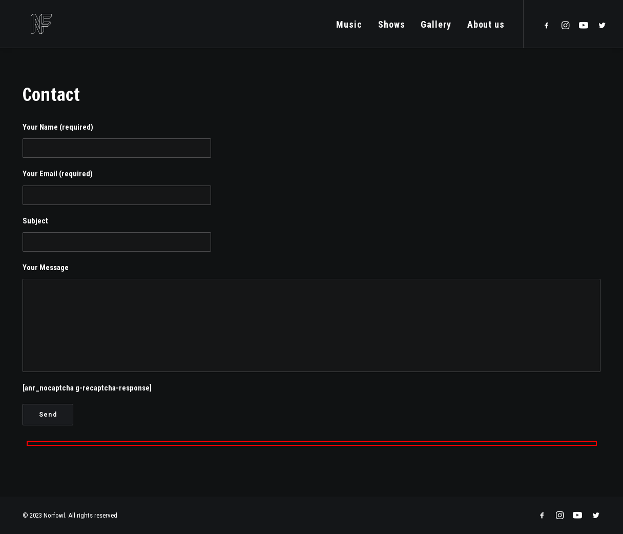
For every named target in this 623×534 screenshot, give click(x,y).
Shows (391, 27)
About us (486, 27)
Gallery (436, 27)
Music (349, 27)
